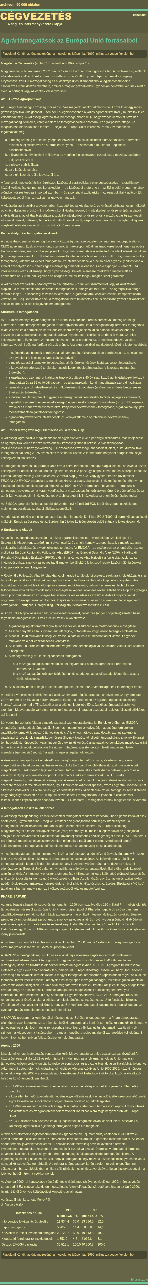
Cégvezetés (36, 16)
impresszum (139, 1279)
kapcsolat (139, 14)
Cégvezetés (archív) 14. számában (42, 63)
